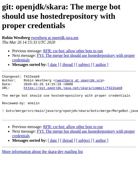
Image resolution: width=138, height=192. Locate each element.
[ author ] (100, 64)
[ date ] (53, 64)
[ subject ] (84, 64)
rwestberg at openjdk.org (79, 81)
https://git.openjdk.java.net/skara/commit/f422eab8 (73, 91)
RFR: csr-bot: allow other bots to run (73, 51)
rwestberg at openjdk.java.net (54, 38)
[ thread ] (67, 64)
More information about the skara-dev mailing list (42, 160)
